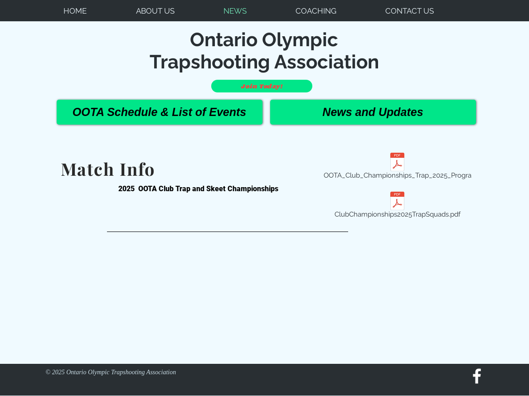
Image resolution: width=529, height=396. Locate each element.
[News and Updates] (373, 112)
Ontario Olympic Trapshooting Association (264, 51)
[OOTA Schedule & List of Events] (159, 112)
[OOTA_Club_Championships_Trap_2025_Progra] (397, 167)
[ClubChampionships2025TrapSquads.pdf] (397, 206)
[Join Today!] (261, 86)
